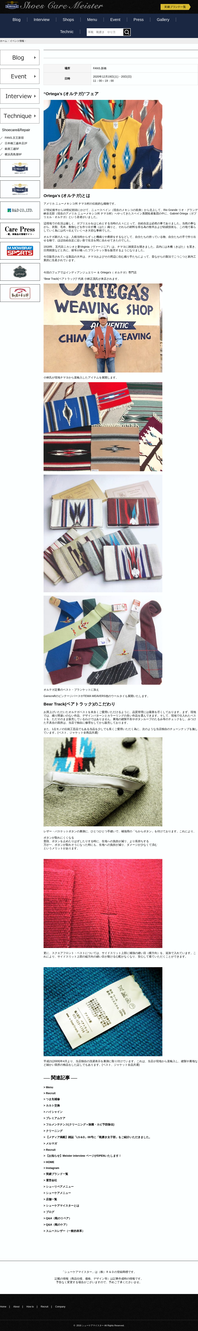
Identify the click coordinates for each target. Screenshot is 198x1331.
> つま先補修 (52, 1099)
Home (3, 1306)
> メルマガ (50, 1143)
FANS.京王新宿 (14, 137)
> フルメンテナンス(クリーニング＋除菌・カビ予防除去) (79, 1124)
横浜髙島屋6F (13, 154)
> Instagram (51, 1168)
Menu (92, 19)
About (16, 1306)
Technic (66, 31)
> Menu (48, 1087)
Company (60, 1306)
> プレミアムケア (54, 1118)
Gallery (163, 19)
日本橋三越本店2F (16, 143)
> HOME (49, 1162)
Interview (42, 19)
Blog (17, 19)
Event (115, 19)
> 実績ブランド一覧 (56, 1174)
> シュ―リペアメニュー (59, 1186)
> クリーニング (53, 1130)
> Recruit (49, 1093)
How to (30, 1306)
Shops (68, 19)
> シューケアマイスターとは (61, 1205)
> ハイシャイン (53, 1111)
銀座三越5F (12, 148)
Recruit (44, 1306)
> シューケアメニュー (57, 1192)
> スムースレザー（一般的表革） (64, 1230)
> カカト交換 (52, 1105)
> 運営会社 (50, 1180)
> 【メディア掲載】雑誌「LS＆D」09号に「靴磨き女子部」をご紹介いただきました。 (98, 1137)
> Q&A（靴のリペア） (57, 1218)
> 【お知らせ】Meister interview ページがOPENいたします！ (82, 1155)
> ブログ (49, 1211)
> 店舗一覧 (50, 1199)
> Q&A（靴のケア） (56, 1224)
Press (138, 19)
